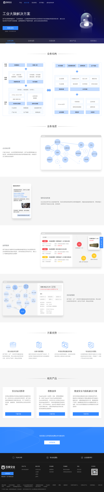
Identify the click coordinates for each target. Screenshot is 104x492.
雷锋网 (54, 485)
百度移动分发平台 (28, 486)
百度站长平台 (84, 485)
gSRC (37, 476)
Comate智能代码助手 (28, 485)
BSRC (18, 485)
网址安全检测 (66, 469)
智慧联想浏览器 (39, 485)
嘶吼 (60, 485)
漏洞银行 (66, 485)
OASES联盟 (11, 485)
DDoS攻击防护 (25, 469)
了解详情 (18, 414)
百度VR (8, 486)
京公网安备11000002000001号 (39, 489)
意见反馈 (19, 489)
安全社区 (79, 469)
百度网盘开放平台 (17, 486)
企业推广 (46, 486)
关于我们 (41, 2)
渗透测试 (51, 469)
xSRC (37, 474)
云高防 (37, 471)
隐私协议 (79, 471)
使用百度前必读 (13, 489)
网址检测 (4, 485)
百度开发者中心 (74, 485)
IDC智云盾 (38, 469)
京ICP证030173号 (27, 489)
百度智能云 (92, 485)
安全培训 (51, 471)
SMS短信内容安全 (67, 471)
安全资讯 (34, 2)
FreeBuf (48, 485)
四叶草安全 (38, 486)
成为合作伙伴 (50, 2)
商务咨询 (10, 28)
